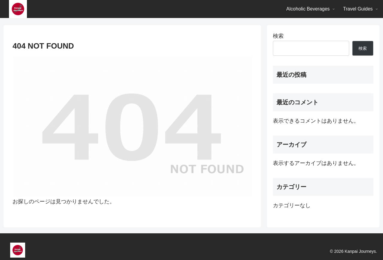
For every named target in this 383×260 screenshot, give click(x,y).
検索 (278, 36)
